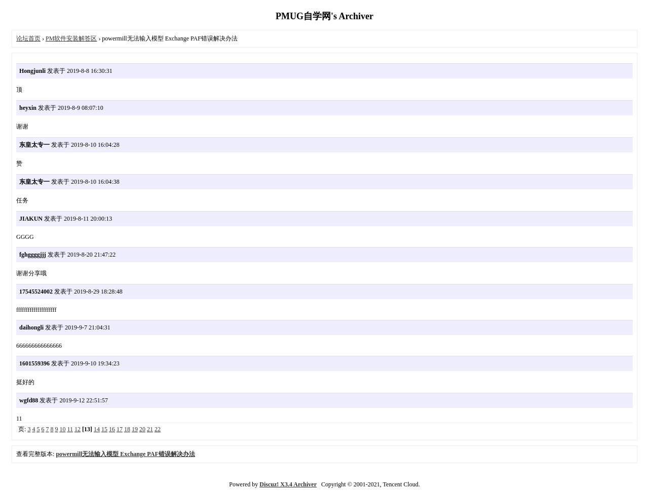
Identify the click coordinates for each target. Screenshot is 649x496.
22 (158, 429)
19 (135, 429)
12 (77, 429)
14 (97, 429)
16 (112, 429)
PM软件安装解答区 (71, 38)
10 (62, 429)
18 (127, 429)
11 (70, 429)
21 (150, 429)
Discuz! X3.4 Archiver (288, 484)
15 (104, 429)
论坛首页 (28, 38)
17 (120, 429)
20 (142, 429)
